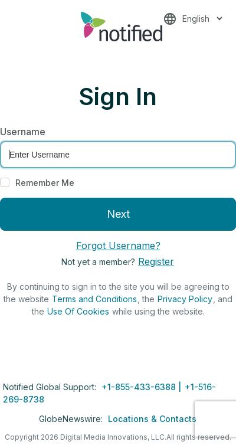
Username (22, 132)
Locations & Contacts (152, 419)
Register (156, 261)
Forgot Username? (118, 245)
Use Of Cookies (78, 311)
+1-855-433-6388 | (142, 387)
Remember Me (44, 183)
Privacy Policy (185, 299)
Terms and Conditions (94, 299)
